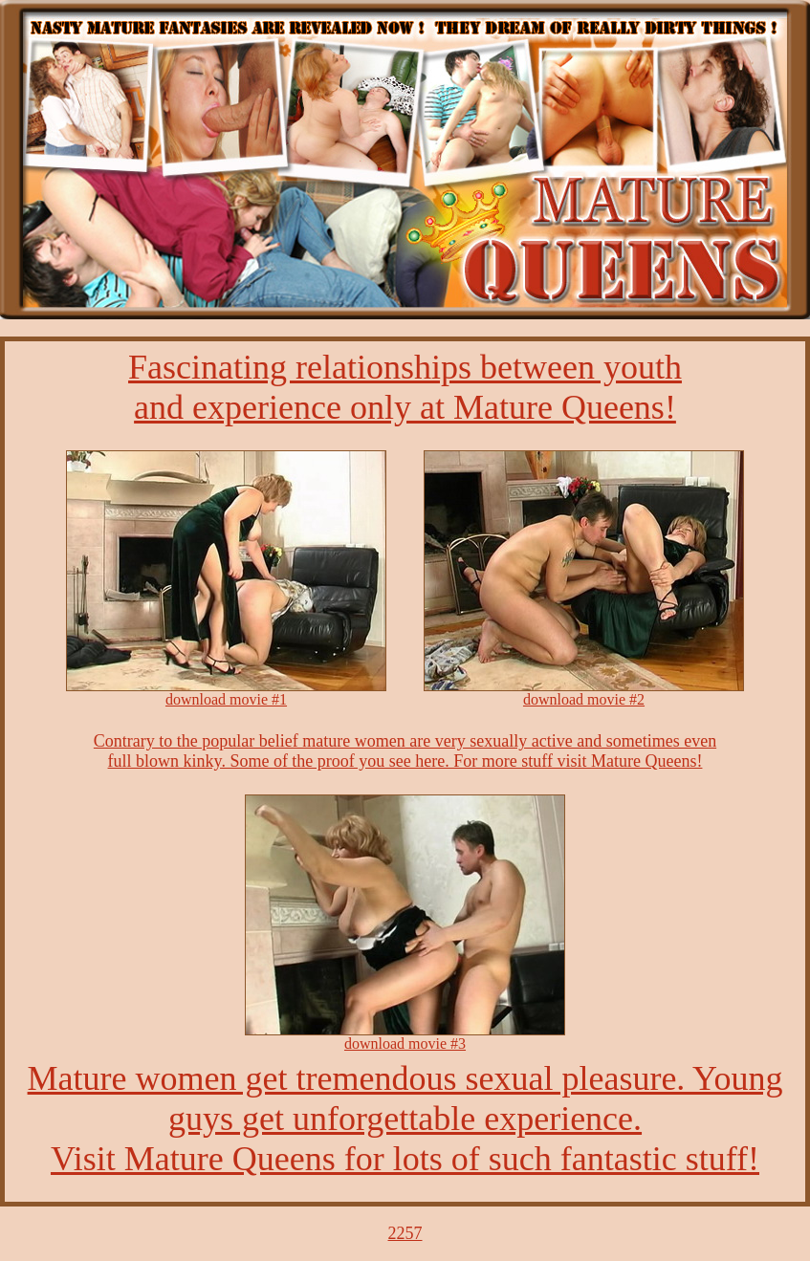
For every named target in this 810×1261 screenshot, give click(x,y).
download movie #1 (226, 699)
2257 (405, 1233)
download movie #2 (584, 699)
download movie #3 (405, 1043)
